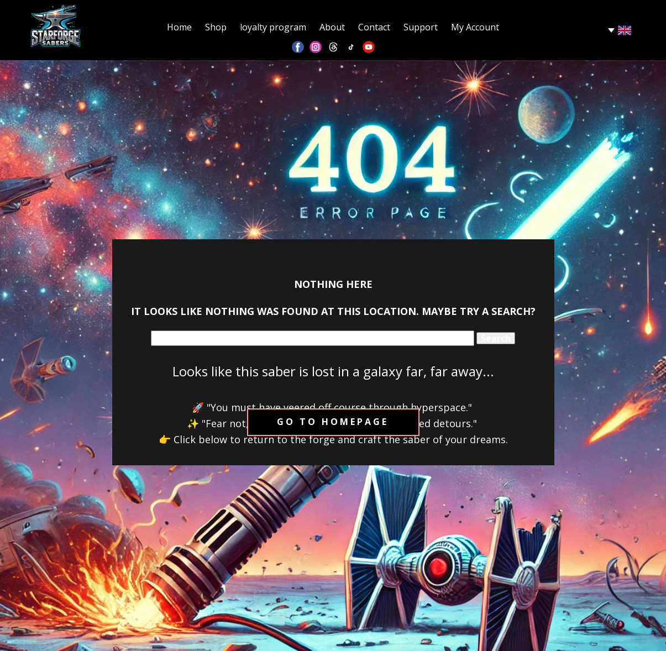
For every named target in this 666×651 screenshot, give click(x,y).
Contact (374, 27)
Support (420, 27)
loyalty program (273, 27)
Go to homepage (333, 422)
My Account (475, 27)
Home (179, 27)
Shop (216, 27)
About (332, 27)
